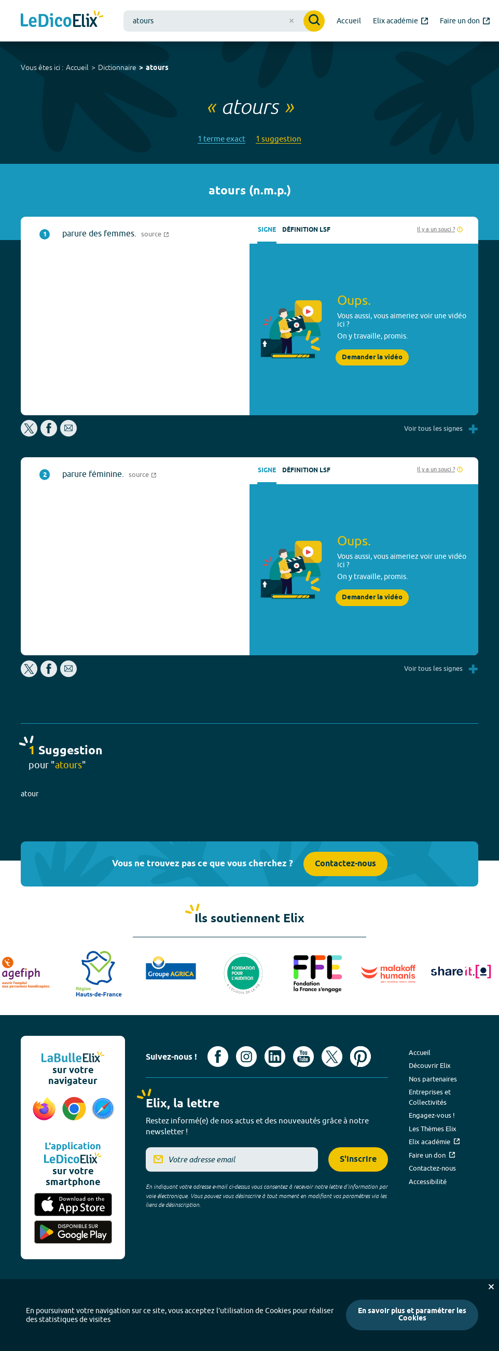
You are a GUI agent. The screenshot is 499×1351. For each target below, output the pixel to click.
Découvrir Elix (430, 1065)
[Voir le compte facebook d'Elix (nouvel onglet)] (217, 1056)
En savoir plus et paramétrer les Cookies (412, 1315)
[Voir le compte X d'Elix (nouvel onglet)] (332, 1056)
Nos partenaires (433, 1079)
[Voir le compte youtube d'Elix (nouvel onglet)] (303, 1056)
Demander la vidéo (372, 357)
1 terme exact (221, 138)
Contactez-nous (345, 864)
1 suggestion (278, 138)
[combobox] (224, 21)
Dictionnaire (117, 67)
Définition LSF (306, 230)
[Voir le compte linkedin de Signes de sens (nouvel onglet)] (275, 1056)
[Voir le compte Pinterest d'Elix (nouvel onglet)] (360, 1056)
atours (157, 68)
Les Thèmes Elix (432, 1128)
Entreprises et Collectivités (430, 1097)
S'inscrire (358, 1159)
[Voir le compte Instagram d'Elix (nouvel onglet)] (246, 1056)
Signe (267, 230)
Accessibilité (428, 1181)
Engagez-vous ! (432, 1115)
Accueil (77, 67)
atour (29, 794)
